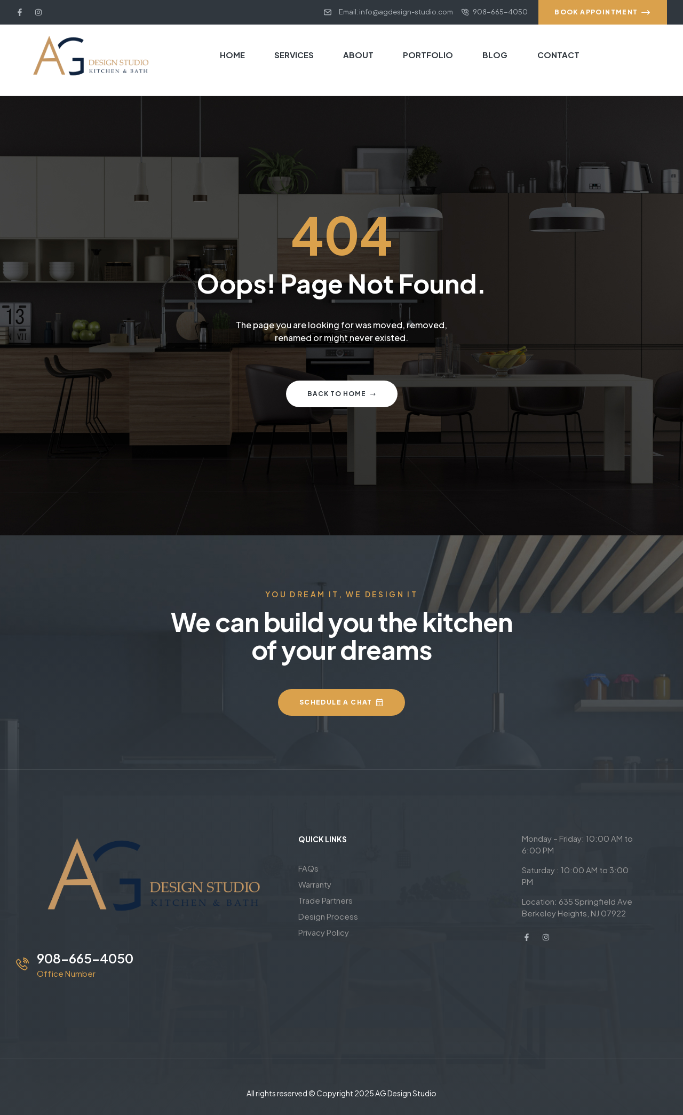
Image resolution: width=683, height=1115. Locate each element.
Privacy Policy (323, 932)
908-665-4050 (85, 958)
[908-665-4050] (22, 964)
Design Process (328, 916)
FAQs (308, 868)
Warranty (314, 884)
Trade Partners (325, 900)
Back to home (341, 394)
